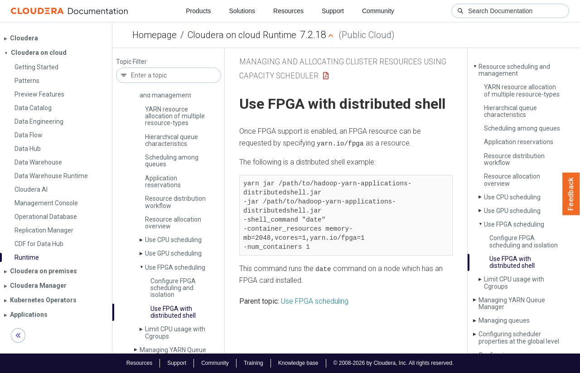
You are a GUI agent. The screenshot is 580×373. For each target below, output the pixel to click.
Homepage (154, 34)
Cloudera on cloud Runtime (242, 34)
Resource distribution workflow (175, 202)
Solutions (242, 11)
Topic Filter (131, 61)
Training (253, 363)
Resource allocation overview (173, 223)
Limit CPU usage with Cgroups (175, 332)
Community (378, 11)
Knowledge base (298, 363)
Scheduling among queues (171, 161)
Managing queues (504, 320)
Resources (288, 11)
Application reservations (163, 181)
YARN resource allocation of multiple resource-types (175, 116)
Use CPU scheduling (173, 239)
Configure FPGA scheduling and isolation (173, 288)
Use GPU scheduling (173, 253)
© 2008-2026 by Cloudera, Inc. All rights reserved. (394, 363)
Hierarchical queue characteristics (171, 140)
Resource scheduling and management (514, 70)
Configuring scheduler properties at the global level (518, 337)
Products (198, 11)
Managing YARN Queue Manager (511, 303)
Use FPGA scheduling (175, 267)
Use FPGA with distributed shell (173, 312)
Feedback (571, 194)
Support (333, 11)
